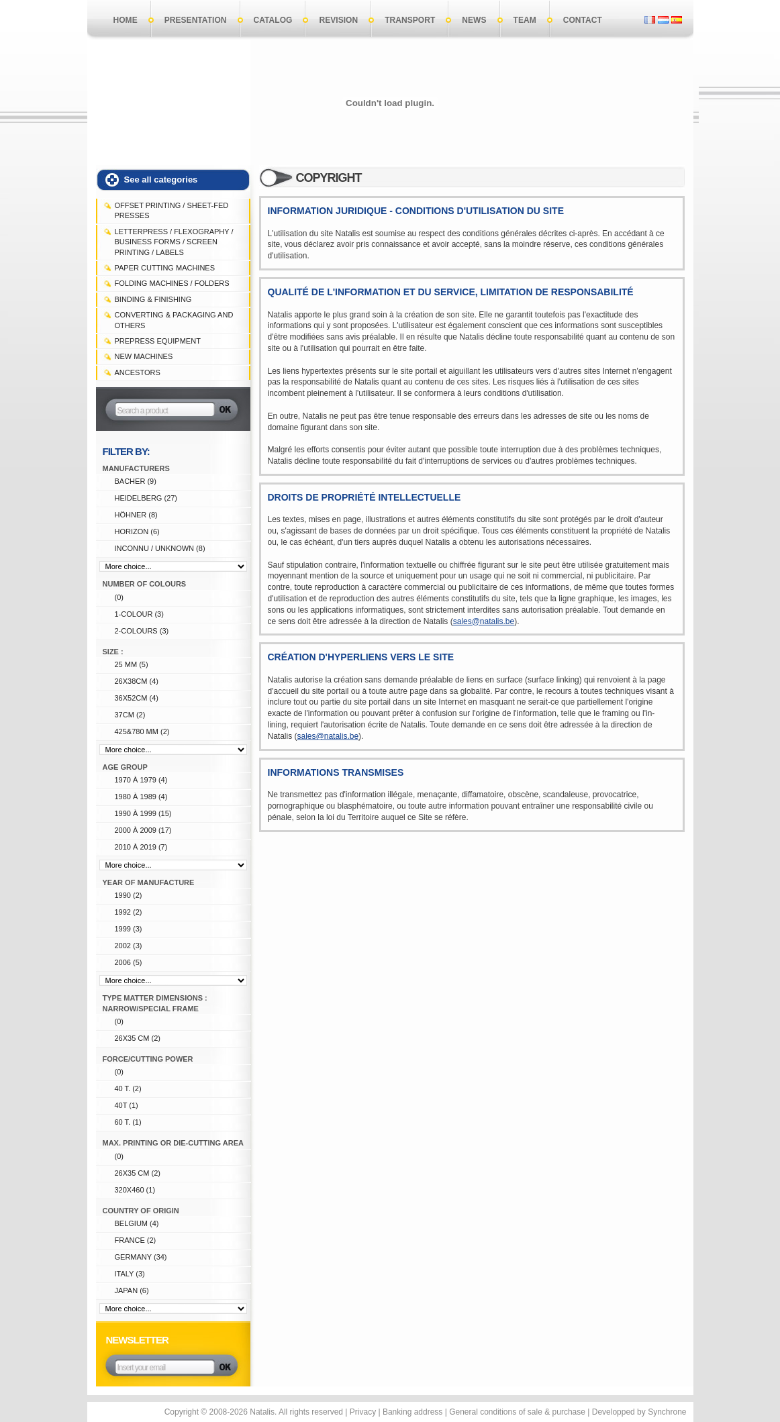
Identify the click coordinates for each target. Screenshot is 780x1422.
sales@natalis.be (484, 621)
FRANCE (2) (135, 1240)
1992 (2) (128, 912)
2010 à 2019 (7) (141, 847)
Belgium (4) (137, 1223)
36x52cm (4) (136, 698)
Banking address (412, 1412)
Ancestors (137, 372)
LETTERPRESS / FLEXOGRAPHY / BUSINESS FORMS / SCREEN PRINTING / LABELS (174, 241)
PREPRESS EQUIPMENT (158, 341)
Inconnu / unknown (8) (160, 548)
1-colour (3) (139, 614)
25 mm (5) (131, 664)
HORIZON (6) (137, 531)
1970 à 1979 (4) (141, 780)
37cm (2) (130, 715)
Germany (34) (141, 1257)
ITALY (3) (130, 1274)
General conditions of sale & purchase (517, 1412)
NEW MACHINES (144, 356)
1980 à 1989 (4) (141, 797)
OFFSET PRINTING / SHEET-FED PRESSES (172, 210)
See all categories (161, 179)
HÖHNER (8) (136, 515)
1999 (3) (128, 929)
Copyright (181, 1412)
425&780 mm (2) (142, 731)
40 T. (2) (128, 1088)
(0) (119, 597)
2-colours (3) (142, 631)
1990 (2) (128, 895)
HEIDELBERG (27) (146, 498)
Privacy (363, 1412)
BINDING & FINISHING (153, 299)
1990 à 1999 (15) (143, 813)
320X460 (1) (135, 1190)
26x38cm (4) (136, 681)
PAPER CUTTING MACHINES (165, 268)
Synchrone (667, 1412)
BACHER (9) (135, 481)
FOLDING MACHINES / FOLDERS (172, 283)
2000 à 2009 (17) (143, 830)
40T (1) (126, 1105)
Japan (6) (132, 1290)
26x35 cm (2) (137, 1038)
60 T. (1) (128, 1122)
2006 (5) (128, 962)
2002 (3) (128, 946)
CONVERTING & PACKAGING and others (174, 320)
